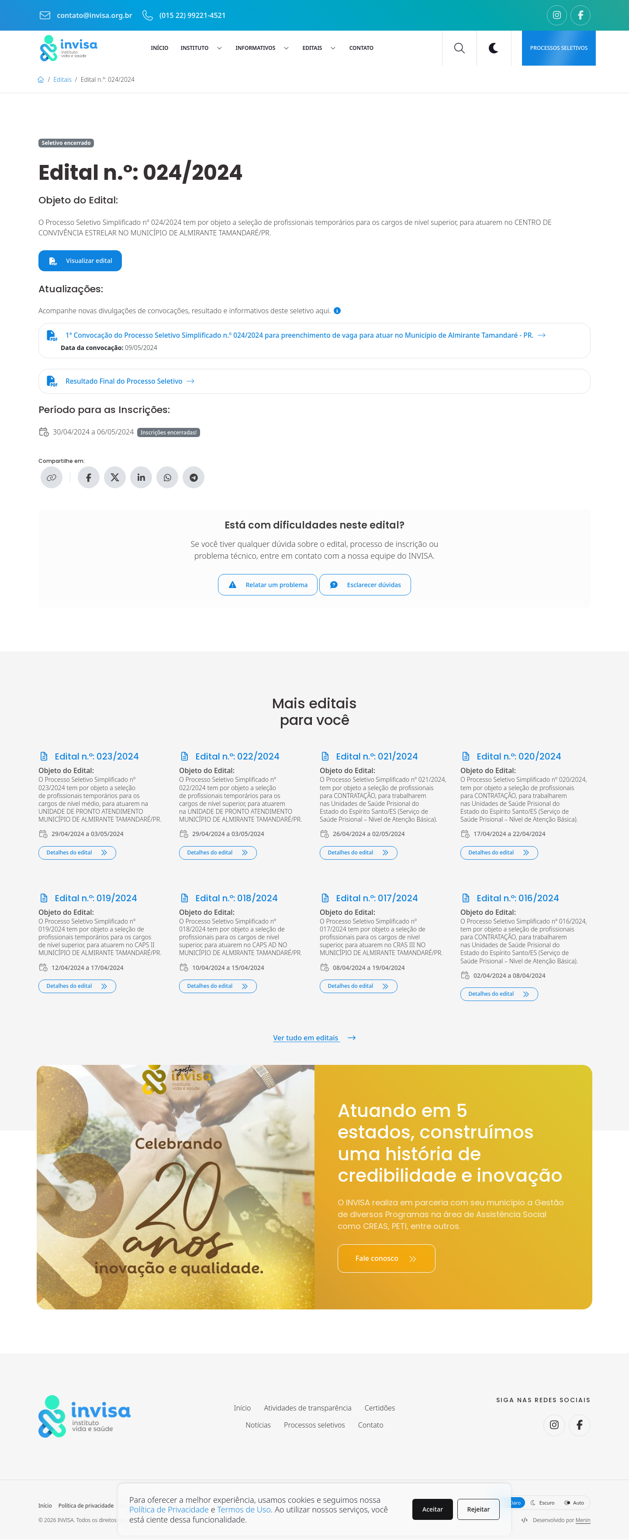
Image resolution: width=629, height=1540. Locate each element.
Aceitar (432, 1509)
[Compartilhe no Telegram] (193, 478)
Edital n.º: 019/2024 (87, 898)
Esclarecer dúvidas (365, 585)
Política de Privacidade (169, 1509)
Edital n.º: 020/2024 (510, 757)
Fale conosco (387, 1259)
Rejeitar (478, 1509)
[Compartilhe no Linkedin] (141, 478)
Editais (62, 79)
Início (45, 1506)
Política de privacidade (86, 1506)
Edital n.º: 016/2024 (509, 898)
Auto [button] (574, 1503)
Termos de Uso (244, 1509)
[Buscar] (459, 48)
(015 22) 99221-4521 (183, 15)
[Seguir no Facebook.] (580, 15)
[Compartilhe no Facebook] (89, 478)
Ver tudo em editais (314, 1038)
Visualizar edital (80, 260)
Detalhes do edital (77, 853)
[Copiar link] (51, 478)
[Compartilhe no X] (115, 478)
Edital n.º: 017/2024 (369, 898)
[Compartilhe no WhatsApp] (167, 478)
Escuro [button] (542, 1503)
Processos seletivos (559, 48)
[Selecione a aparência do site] (542, 1503)
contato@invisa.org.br (86, 15)
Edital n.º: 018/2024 (228, 898)
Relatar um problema (268, 585)
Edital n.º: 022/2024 (229, 757)
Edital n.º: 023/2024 (88, 757)
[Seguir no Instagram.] (557, 15)
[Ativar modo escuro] (494, 48)
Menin (583, 1520)
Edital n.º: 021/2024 (369, 757)
